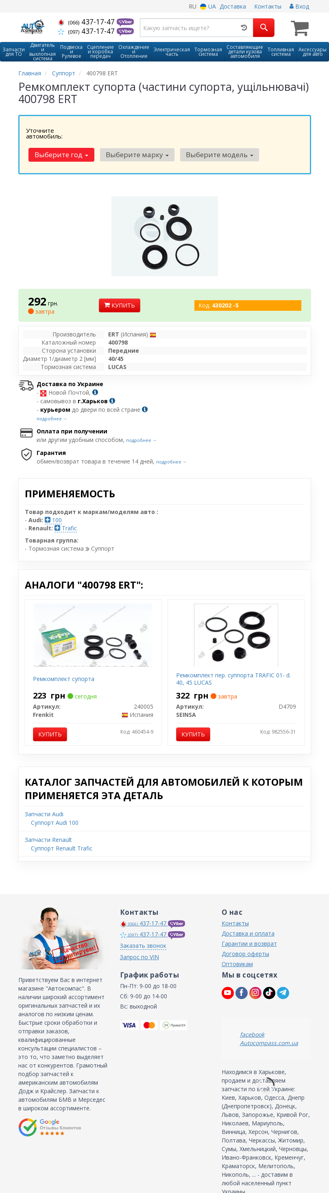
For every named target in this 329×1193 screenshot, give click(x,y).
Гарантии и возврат (249, 922)
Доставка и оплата (248, 912)
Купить (119, 284)
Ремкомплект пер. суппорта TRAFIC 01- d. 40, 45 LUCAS (233, 657)
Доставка (233, 6)
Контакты (267, 6)
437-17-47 (87, 21)
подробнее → (52, 397)
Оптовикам (237, 943)
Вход (299, 6)
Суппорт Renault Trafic (61, 827)
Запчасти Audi (44, 793)
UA (208, 6)
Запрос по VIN (139, 936)
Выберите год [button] (103, 133)
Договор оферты (245, 932)
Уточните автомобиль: (44, 132)
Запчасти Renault (48, 818)
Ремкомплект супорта (63, 657)
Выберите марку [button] (177, 133)
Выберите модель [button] (258, 133)
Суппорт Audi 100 (54, 801)
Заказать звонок (143, 924)
